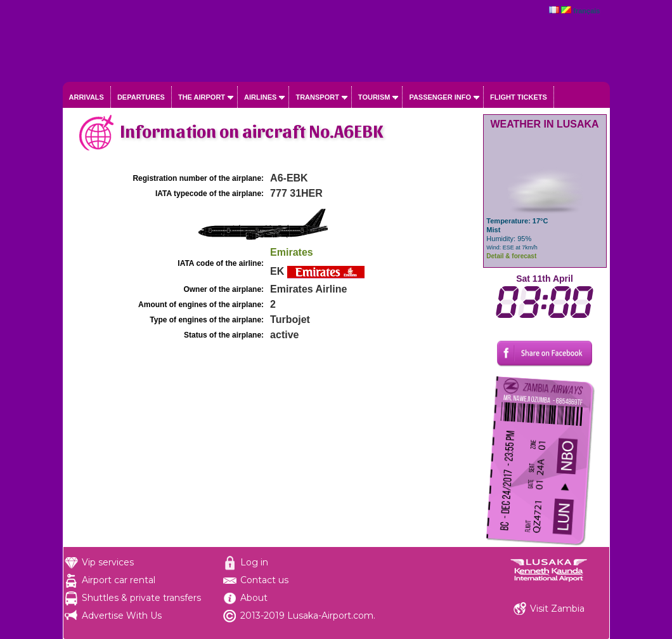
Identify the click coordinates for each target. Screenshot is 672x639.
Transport (317, 97)
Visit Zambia (557, 608)
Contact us (264, 580)
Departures (141, 97)
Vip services (108, 562)
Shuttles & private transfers (141, 597)
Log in (254, 562)
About (254, 597)
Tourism (374, 97)
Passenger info (440, 97)
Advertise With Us (122, 615)
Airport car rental (118, 580)
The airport (201, 97)
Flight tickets (518, 97)
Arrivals (86, 97)
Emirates (291, 252)
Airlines (260, 97)
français (586, 11)
